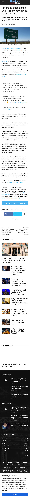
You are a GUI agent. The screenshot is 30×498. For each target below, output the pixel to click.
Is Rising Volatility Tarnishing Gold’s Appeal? (17, 331)
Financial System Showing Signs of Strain (17, 322)
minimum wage (21, 51)
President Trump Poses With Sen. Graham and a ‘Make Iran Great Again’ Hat (18, 282)
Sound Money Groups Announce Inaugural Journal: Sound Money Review (19, 313)
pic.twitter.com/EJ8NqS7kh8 (18, 102)
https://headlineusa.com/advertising (11, 198)
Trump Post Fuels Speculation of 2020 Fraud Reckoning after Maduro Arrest (19, 409)
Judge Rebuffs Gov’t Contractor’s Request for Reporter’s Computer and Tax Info (14, 260)
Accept (15, 494)
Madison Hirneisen (7, 48)
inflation (4, 51)
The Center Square (17, 48)
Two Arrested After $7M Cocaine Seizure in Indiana (14, 365)
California (4, 61)
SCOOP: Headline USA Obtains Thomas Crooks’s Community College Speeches (18, 380)
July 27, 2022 (7, 109)
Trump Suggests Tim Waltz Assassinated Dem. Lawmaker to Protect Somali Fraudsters (18, 271)
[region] (15, 485)
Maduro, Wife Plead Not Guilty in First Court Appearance (18, 292)
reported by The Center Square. (15, 182)
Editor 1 (8, 24)
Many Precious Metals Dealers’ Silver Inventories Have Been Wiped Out (19, 302)
